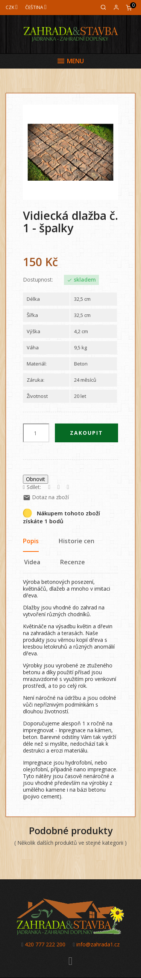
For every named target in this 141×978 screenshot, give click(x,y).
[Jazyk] (36, 7)
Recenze (72, 562)
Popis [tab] (31, 541)
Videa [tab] (32, 562)
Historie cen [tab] (76, 541)
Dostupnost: (38, 279)
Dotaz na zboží (46, 497)
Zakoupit (86, 432)
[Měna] (12, 7)
